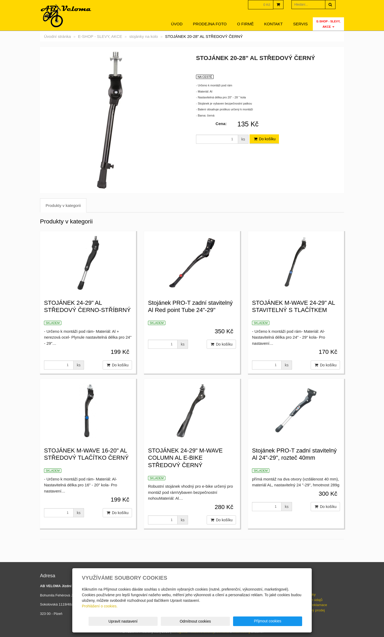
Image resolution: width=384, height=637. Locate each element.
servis (300, 24)
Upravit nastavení (193, 621)
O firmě (245, 24)
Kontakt (273, 24)
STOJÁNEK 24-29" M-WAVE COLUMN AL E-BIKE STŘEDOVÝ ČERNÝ (185, 457)
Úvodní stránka (57, 36)
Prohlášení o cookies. (100, 606)
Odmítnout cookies (237, 621)
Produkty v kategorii (63, 205)
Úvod (176, 24)
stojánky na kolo (143, 36)
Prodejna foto (210, 24)
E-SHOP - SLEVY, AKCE (329, 24)
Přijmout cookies (281, 621)
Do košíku (264, 139)
